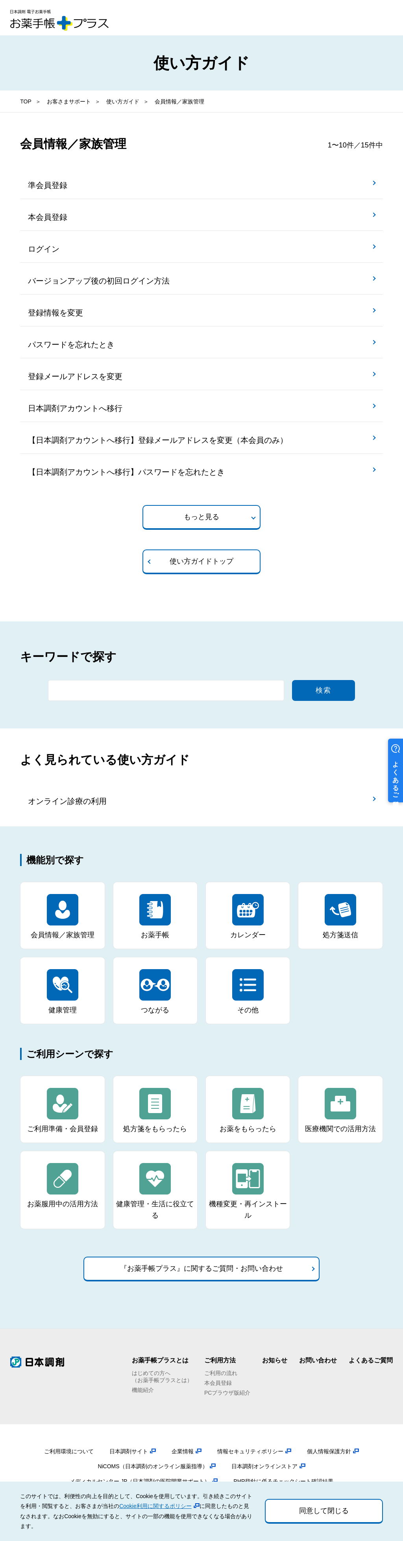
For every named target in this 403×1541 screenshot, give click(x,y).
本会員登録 (218, 1383)
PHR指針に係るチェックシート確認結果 (283, 1481)
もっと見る (201, 517)
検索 (323, 690)
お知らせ (274, 1360)
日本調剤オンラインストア (264, 1466)
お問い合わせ (318, 1360)
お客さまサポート (69, 101)
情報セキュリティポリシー (250, 1451)
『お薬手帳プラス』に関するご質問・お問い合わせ (201, 1268)
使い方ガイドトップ (201, 561)
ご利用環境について (69, 1451)
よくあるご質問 (371, 1360)
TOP (25, 101)
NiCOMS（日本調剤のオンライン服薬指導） (152, 1466)
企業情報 (183, 1451)
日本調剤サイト (128, 1451)
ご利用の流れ (220, 1373)
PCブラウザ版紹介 (227, 1393)
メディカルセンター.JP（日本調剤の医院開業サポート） (140, 1481)
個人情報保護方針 (329, 1451)
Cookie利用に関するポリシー (155, 1506)
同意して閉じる (324, 1511)
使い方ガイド (122, 101)
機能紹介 (143, 1390)
